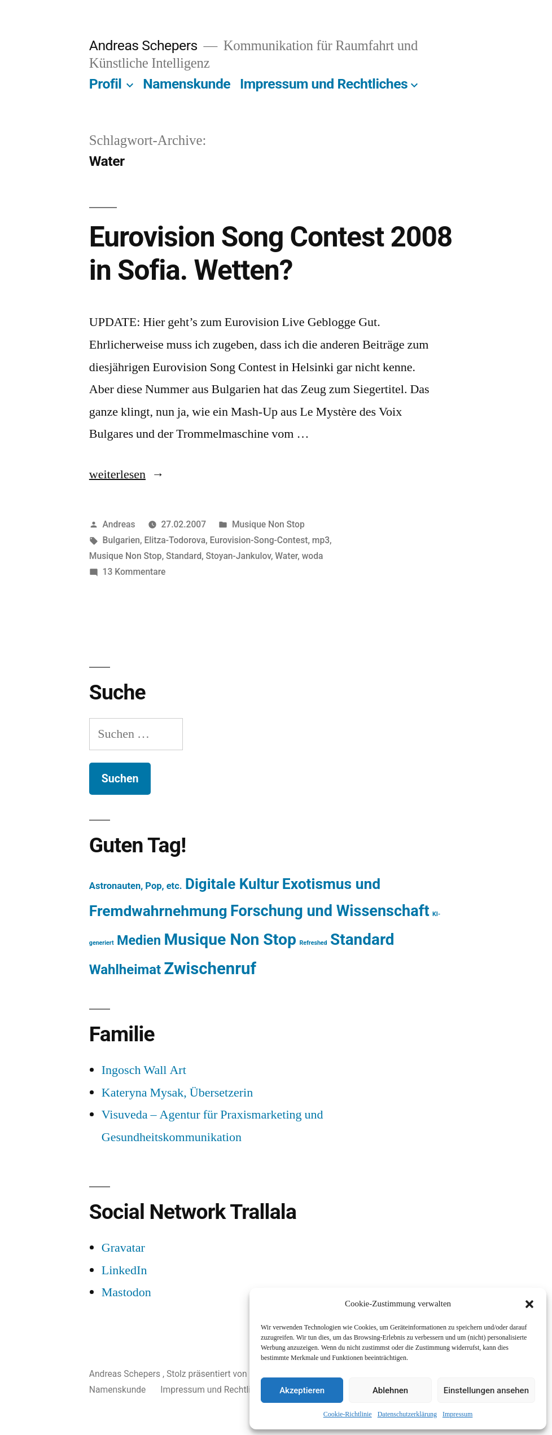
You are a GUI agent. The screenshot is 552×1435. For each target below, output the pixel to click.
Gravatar (123, 1248)
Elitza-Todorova (174, 540)
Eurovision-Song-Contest (259, 540)
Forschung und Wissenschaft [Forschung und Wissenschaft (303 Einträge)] (330, 911)
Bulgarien (121, 540)
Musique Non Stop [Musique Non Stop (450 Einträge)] (230, 939)
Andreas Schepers (145, 45)
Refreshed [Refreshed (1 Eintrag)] (313, 943)
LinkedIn (124, 1270)
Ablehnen (390, 1390)
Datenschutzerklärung (407, 1414)
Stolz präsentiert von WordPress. (231, 1373)
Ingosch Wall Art (144, 1070)
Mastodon (126, 1292)
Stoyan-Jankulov (238, 556)
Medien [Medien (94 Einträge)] (139, 940)
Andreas (119, 524)
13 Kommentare (134, 571)
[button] (529, 1304)
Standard (183, 556)
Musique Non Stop (268, 524)
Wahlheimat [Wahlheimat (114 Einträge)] (125, 970)
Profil (105, 84)
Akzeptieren (302, 1390)
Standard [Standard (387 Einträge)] (362, 939)
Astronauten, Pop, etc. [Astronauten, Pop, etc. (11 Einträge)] (135, 886)
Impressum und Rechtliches (324, 84)
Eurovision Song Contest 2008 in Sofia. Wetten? (270, 254)
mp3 (321, 540)
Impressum (457, 1414)
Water (286, 556)
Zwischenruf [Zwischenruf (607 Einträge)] (210, 968)
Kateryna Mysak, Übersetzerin (177, 1093)
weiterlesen (118, 474)
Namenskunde (186, 84)
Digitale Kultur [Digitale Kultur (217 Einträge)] (232, 883)
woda (312, 556)
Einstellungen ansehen (486, 1390)
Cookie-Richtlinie (347, 1414)
